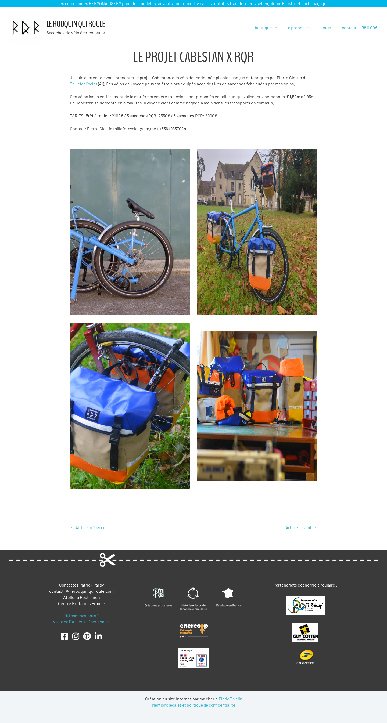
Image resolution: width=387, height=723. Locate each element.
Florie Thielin (230, 699)
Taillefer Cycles (84, 83)
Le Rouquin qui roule (75, 24)
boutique (271, 27)
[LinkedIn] (98, 637)
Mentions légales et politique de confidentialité (193, 705)
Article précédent (89, 527)
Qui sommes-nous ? (81, 615)
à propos (301, 27)
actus (329, 27)
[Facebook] (64, 637)
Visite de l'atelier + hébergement (81, 621)
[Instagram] (76, 637)
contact (350, 27)
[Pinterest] (87, 637)
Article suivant (300, 527)
